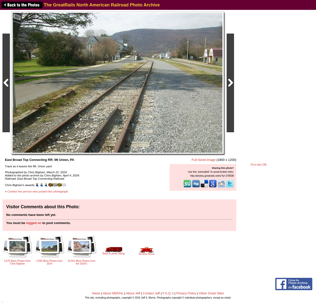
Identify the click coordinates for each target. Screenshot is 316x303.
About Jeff (133, 293)
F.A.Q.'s (168, 293)
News (96, 293)
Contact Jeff (151, 293)
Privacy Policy (186, 293)
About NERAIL (113, 293)
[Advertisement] (258, 87)
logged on (33, 223)
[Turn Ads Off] (258, 164)
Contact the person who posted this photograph (37, 191)
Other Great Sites (211, 293)
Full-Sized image (204, 160)
